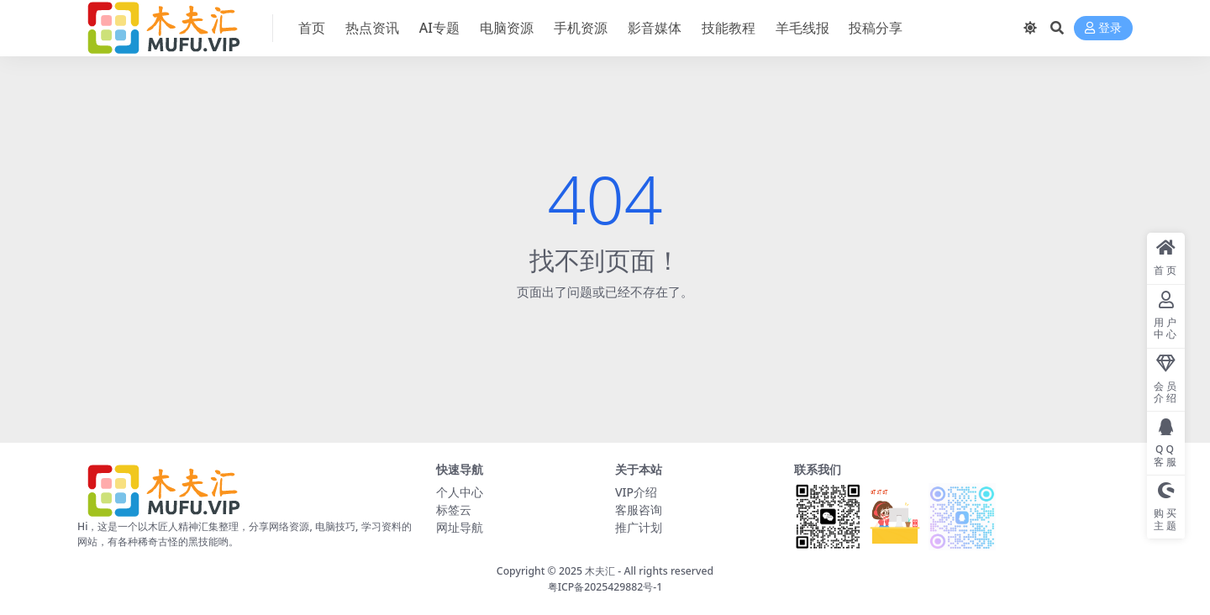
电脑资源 (507, 27)
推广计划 (638, 527)
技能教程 (728, 27)
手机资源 (581, 27)
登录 (1103, 28)
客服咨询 (638, 510)
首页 (311, 27)
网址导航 (459, 527)
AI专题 (439, 27)
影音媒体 (654, 27)
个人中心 (459, 492)
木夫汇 (600, 571)
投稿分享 (875, 27)
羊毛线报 (802, 27)
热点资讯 (372, 27)
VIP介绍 (636, 492)
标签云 (453, 510)
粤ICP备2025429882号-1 (605, 587)
